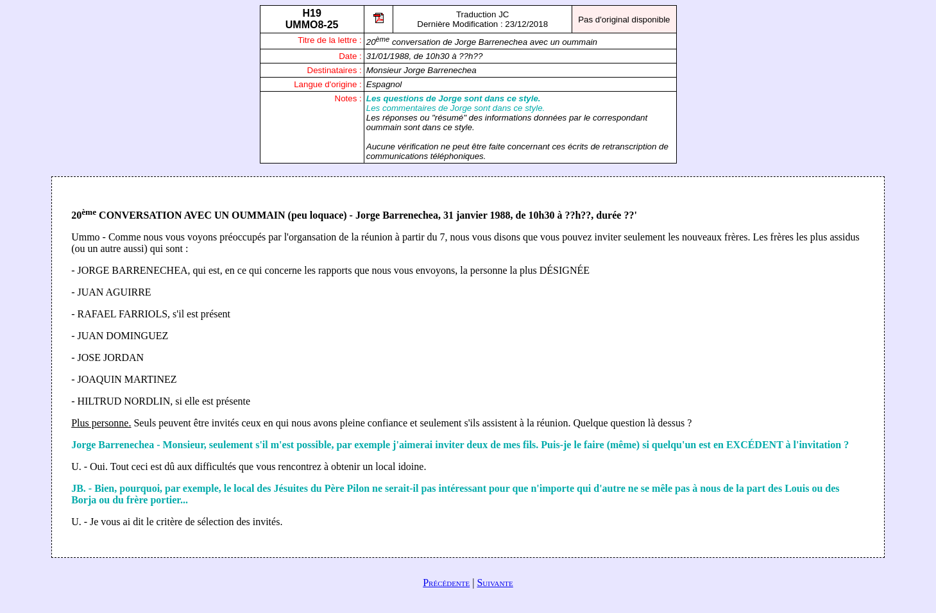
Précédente (446, 582)
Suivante (495, 582)
